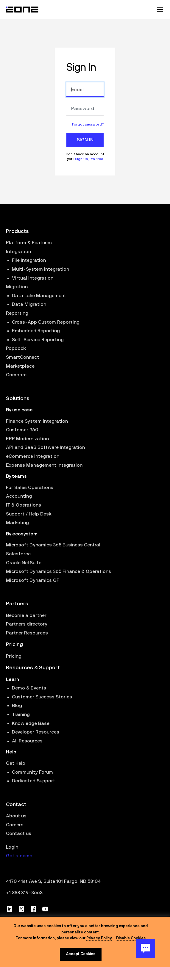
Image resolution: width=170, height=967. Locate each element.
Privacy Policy (99, 938)
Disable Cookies (131, 938)
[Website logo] (22, 9)
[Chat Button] (145, 948)
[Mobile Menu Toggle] (160, 9)
